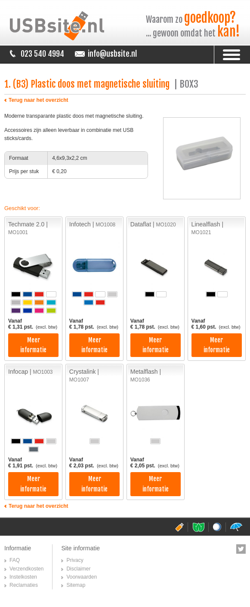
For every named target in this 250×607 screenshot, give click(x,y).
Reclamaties (23, 585)
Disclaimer (78, 569)
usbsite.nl (179, 527)
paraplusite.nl (236, 527)
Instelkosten (23, 577)
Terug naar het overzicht (38, 100)
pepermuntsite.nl (198, 527)
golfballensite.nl (217, 527)
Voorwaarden (81, 577)
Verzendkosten (26, 569)
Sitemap (75, 585)
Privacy (74, 560)
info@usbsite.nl (112, 53)
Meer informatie (33, 345)
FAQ (14, 560)
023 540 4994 (42, 53)
